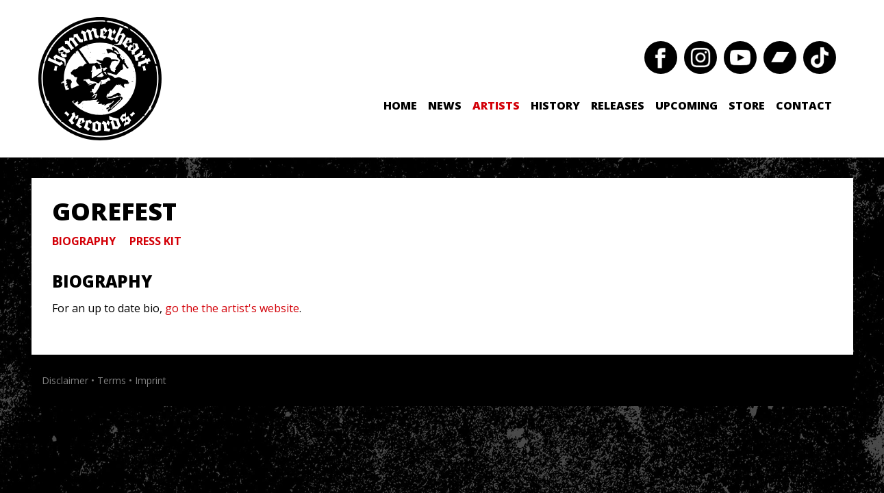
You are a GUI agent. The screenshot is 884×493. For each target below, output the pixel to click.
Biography (84, 241)
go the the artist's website (232, 308)
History (555, 105)
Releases (617, 105)
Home (400, 105)
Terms (111, 380)
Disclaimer (65, 380)
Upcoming (686, 105)
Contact (804, 105)
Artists (496, 105)
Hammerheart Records (100, 78)
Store (747, 105)
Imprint (150, 380)
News (445, 105)
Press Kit (155, 241)
